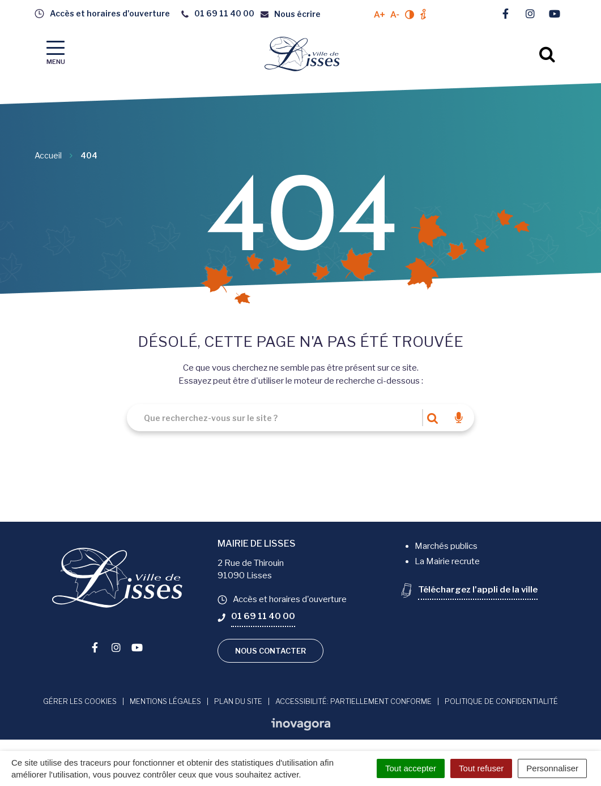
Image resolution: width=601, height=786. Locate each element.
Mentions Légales (165, 701)
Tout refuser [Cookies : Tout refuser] (481, 768)
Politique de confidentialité (501, 701)
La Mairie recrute (447, 561)
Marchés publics (446, 546)
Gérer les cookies (80, 701)
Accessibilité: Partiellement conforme (353, 701)
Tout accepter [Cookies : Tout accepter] (410, 768)
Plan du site (238, 701)
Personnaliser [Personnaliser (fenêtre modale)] (552, 768)
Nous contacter (270, 650)
